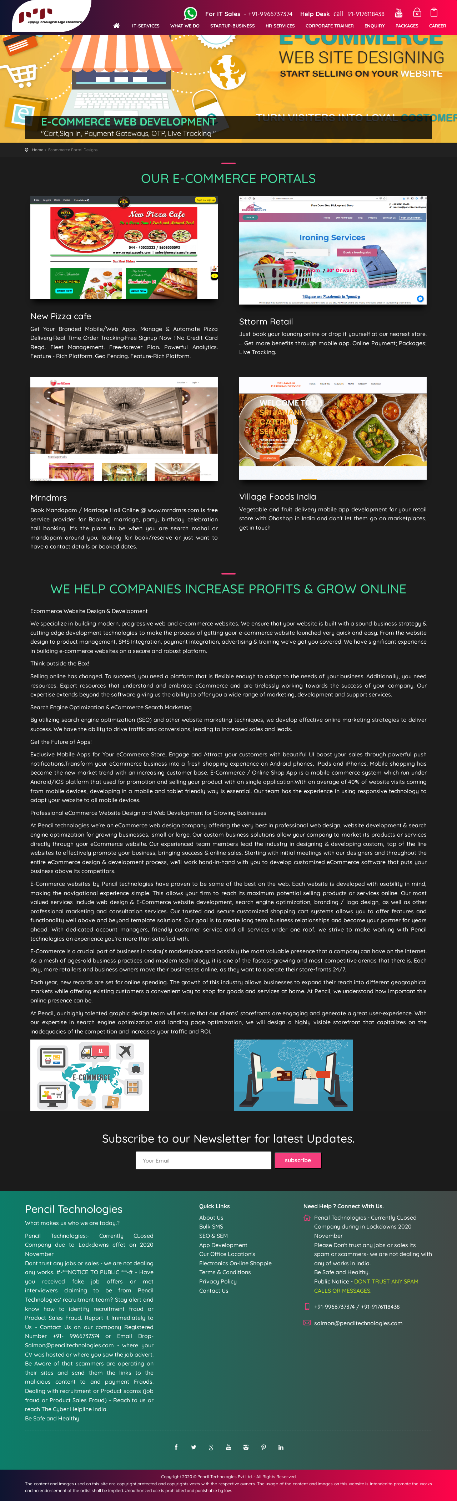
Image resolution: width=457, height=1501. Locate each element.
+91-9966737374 (334, 1306)
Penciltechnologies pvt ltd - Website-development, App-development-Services (55, 17)
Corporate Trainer (330, 26)
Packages (407, 26)
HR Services (280, 26)
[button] (146, 22)
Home (37, 149)
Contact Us (213, 1290)
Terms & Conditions (225, 1272)
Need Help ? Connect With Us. (343, 1206)
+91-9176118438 (380, 1306)
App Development (223, 1245)
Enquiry (375, 26)
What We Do (185, 26)
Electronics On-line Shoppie (235, 1263)
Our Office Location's (227, 1253)
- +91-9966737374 (247, 13)
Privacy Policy (218, 1281)
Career (437, 26)
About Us (211, 1217)
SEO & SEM (213, 1235)
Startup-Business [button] (232, 26)
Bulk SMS (211, 1226)
